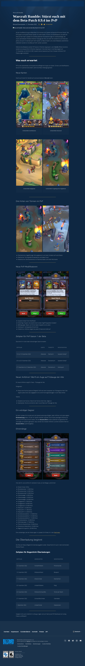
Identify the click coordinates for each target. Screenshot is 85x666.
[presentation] (5, 3)
